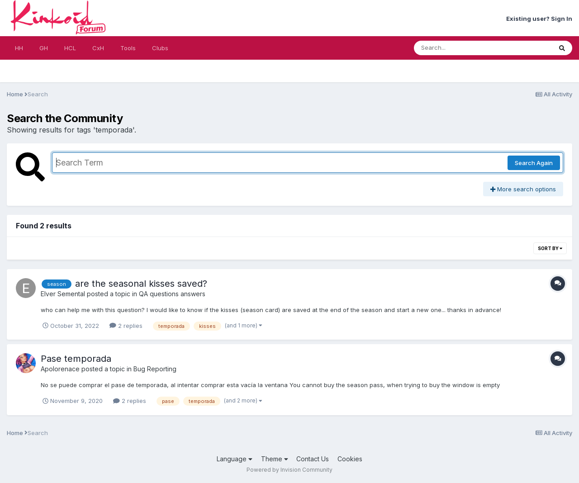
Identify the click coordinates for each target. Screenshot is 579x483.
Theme (274, 459)
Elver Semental (63, 294)
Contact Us (312, 459)
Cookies (349, 459)
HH (19, 48)
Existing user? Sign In (539, 18)
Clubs (160, 48)
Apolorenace (60, 369)
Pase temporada (76, 358)
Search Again (534, 162)
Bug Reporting (154, 369)
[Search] (458, 48)
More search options (523, 189)
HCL (70, 48)
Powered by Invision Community (289, 469)
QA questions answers (172, 294)
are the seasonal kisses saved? (141, 283)
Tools (128, 48)
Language (234, 459)
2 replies (125, 325)
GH (43, 48)
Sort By (550, 248)
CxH (98, 48)
